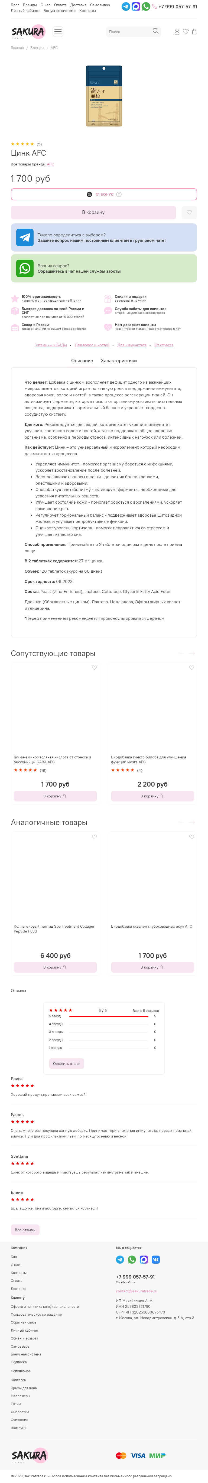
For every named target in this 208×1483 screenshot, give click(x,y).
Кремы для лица (24, 1388)
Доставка (78, 4)
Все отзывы (25, 1229)
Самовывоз (100, 4)
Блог (15, 4)
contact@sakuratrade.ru (136, 1291)
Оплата (60, 4)
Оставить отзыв (66, 1063)
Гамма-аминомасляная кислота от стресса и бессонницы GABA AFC (52, 759)
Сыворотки (20, 1412)
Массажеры (20, 1396)
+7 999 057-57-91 (174, 6)
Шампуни (19, 1428)
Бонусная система (60, 10)
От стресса (164, 345)
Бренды (30, 4)
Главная (17, 47)
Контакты (87, 10)
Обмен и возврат (24, 1338)
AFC (54, 47)
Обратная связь (24, 1322)
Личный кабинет (25, 10)
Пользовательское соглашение (36, 1314)
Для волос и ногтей (92, 345)
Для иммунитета (132, 345)
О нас (45, 4)
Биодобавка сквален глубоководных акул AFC (151, 926)
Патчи (16, 1404)
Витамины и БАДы (50, 345)
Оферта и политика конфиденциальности (45, 1307)
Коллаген (18, 1380)
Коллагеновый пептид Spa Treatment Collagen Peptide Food (54, 929)
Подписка (19, 1362)
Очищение (19, 1420)
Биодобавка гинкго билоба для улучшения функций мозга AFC (148, 759)
